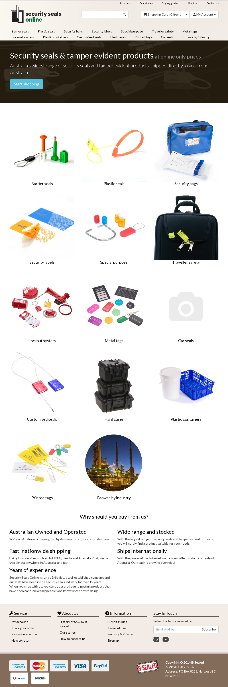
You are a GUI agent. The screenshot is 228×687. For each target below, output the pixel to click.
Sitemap (113, 640)
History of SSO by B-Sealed (74, 624)
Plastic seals (46, 31)
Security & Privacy (120, 634)
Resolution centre (24, 634)
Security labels (102, 31)
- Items (162, 14)
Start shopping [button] (26, 83)
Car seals (167, 37)
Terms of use (117, 628)
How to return (21, 640)
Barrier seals (20, 31)
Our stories (146, 3)
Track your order (23, 628)
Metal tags (190, 31)
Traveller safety (163, 31)
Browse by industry (196, 37)
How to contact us (73, 639)
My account (20, 622)
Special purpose (132, 31)
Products (125, 3)
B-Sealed (197, 662)
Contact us (212, 3)
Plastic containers (55, 37)
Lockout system (23, 37)
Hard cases (118, 37)
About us (192, 3)
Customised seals (89, 37)
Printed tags (143, 37)
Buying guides (170, 3)
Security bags (73, 31)
